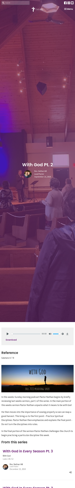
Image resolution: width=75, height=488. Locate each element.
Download (11, 339)
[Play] (7, 334)
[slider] (25, 334)
